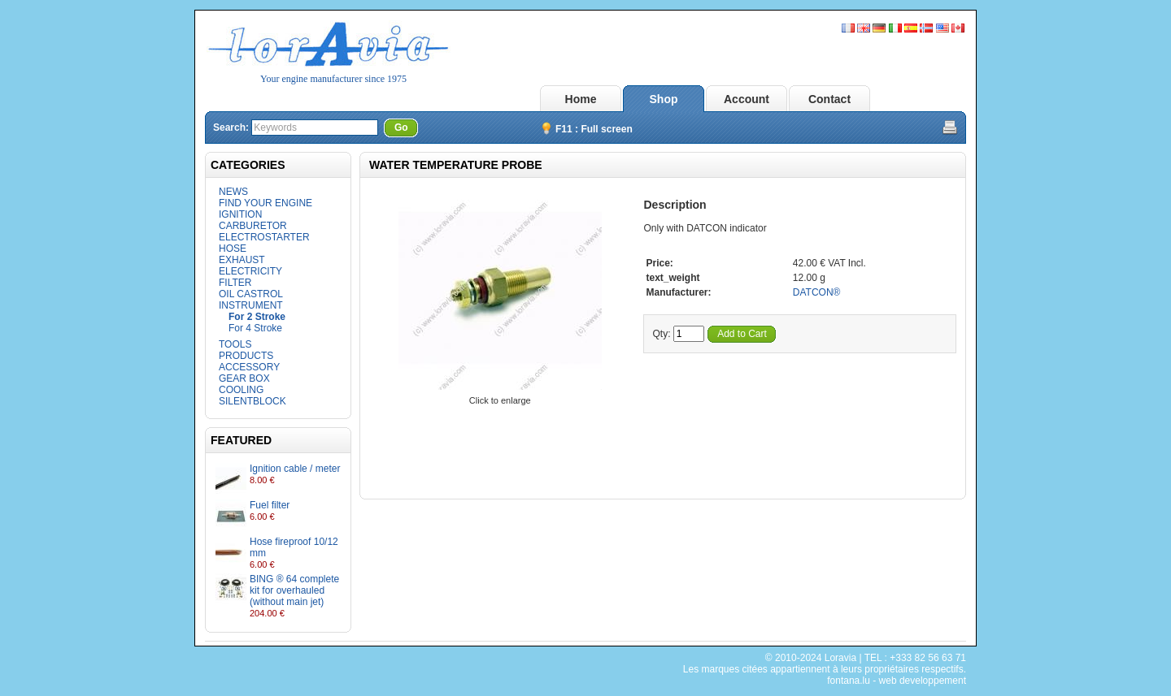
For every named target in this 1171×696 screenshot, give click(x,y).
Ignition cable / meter (295, 468)
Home (581, 99)
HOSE (232, 248)
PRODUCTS (246, 355)
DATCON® (817, 292)
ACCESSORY (249, 367)
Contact (829, 99)
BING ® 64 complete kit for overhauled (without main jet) (294, 590)
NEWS (233, 191)
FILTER (235, 282)
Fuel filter (269, 505)
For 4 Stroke (255, 328)
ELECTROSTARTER (264, 237)
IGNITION (240, 214)
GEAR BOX (244, 378)
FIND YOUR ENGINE (265, 203)
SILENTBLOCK (252, 401)
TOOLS (235, 344)
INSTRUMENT (251, 305)
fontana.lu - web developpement (896, 680)
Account (746, 99)
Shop (664, 99)
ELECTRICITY (250, 271)
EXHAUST (242, 260)
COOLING (241, 390)
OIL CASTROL (251, 294)
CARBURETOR (253, 225)
